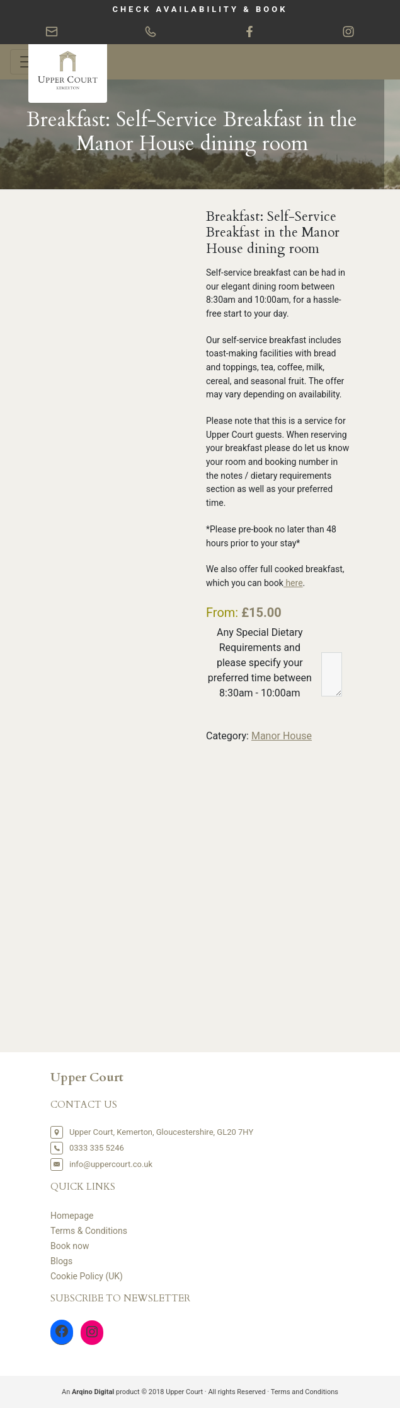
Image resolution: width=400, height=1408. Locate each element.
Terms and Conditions (304, 1392)
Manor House (281, 736)
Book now (69, 1246)
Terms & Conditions (88, 1231)
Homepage (71, 1216)
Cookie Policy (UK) (86, 1276)
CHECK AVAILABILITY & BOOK (199, 9)
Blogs (61, 1261)
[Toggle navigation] (27, 61)
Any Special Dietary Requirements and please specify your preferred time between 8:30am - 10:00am (260, 662)
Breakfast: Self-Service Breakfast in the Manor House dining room (191, 132)
